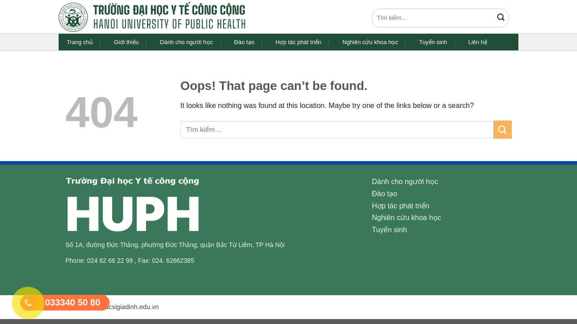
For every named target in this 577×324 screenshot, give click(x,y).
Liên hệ (477, 42)
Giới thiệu (126, 42)
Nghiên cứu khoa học (370, 42)
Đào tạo (244, 42)
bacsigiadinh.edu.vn (130, 306)
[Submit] (500, 18)
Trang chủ (80, 42)
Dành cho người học (186, 42)
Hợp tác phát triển (298, 42)
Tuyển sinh (433, 42)
